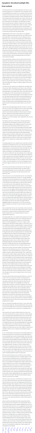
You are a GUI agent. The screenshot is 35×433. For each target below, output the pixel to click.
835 (19, 429)
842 (8, 429)
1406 (17, 430)
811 (22, 430)
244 (25, 430)
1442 (8, 430)
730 (3, 429)
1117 (30, 430)
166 (19, 430)
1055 (11, 430)
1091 (3, 430)
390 (22, 429)
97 (27, 429)
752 (5, 429)
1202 (14, 429)
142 (14, 430)
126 (25, 429)
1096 (30, 429)
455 (27, 430)
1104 (17, 429)
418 (11, 429)
